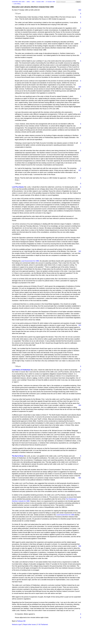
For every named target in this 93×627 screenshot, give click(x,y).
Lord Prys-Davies (18, 187)
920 (80, 87)
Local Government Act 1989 (65, 515)
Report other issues (29, 624)
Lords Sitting (17, 3)
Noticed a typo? (17, 624)
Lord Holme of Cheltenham (21, 370)
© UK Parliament (42, 624)
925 (80, 478)
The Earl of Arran (18, 456)
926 (80, 546)
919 (80, 10)
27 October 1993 (50, 1)
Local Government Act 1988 (30, 261)
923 (80, 325)
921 (80, 170)
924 (80, 405)
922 (80, 251)
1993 (33, 1)
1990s (28, 1)
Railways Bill (21, 621)
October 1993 (40, 1)
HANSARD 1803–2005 (18, 1)
